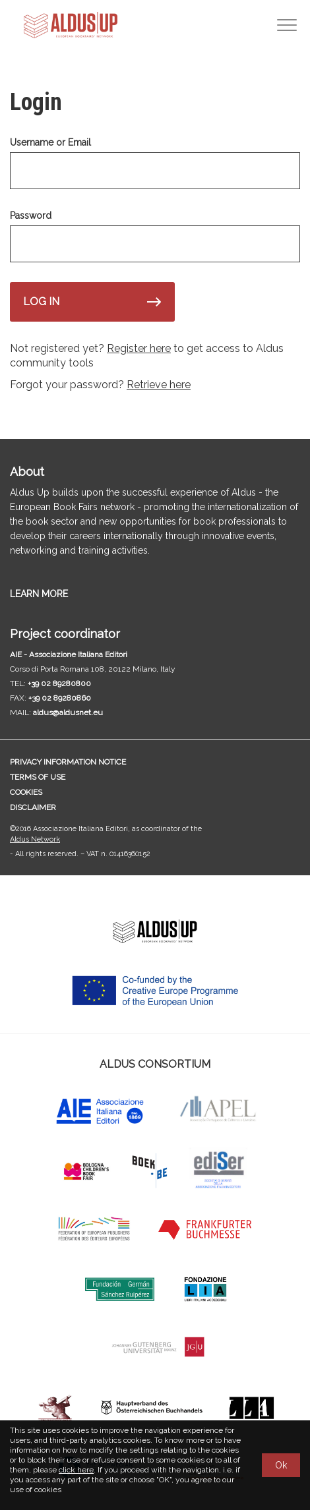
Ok (281, 1465)
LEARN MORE (39, 594)
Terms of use (37, 777)
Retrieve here (159, 384)
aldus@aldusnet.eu (68, 712)
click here (76, 1469)
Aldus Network (35, 839)
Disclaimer (33, 807)
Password (30, 215)
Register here (139, 348)
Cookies (26, 792)
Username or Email (50, 142)
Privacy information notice (68, 762)
